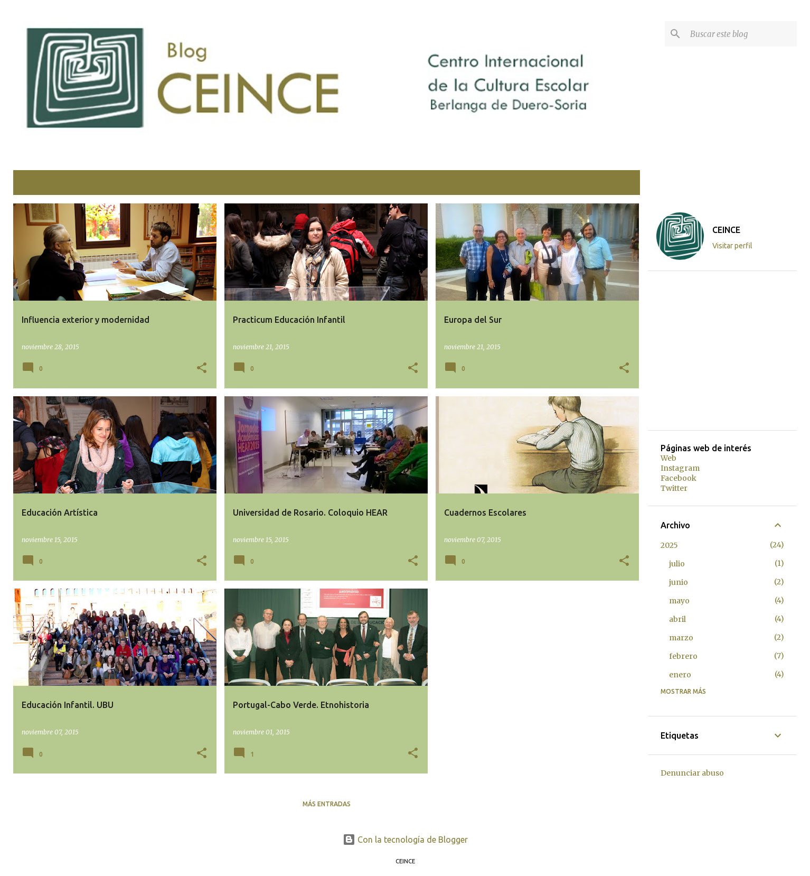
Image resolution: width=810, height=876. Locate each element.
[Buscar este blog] (741, 33)
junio (678, 582)
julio (677, 564)
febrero (683, 656)
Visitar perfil (732, 245)
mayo (679, 600)
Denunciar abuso (692, 773)
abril (677, 619)
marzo (681, 637)
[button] (201, 368)
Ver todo (615, 183)
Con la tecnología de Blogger (405, 839)
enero (680, 674)
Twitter (674, 488)
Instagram (680, 468)
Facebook (678, 478)
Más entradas (327, 803)
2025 (669, 545)
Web (668, 458)
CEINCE (726, 230)
